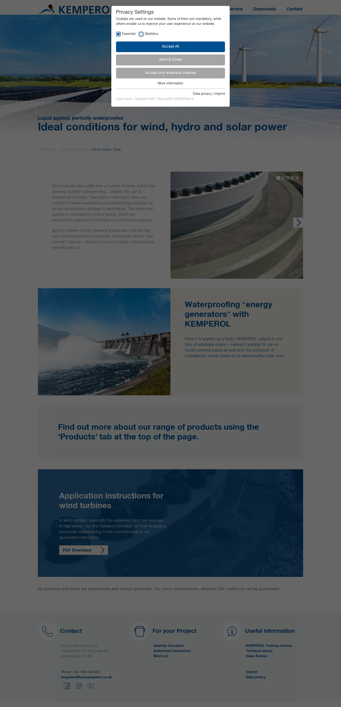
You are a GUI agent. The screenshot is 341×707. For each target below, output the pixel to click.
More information (170, 83)
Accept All (170, 47)
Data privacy (202, 94)
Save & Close (170, 60)
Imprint (220, 94)
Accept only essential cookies (170, 73)
